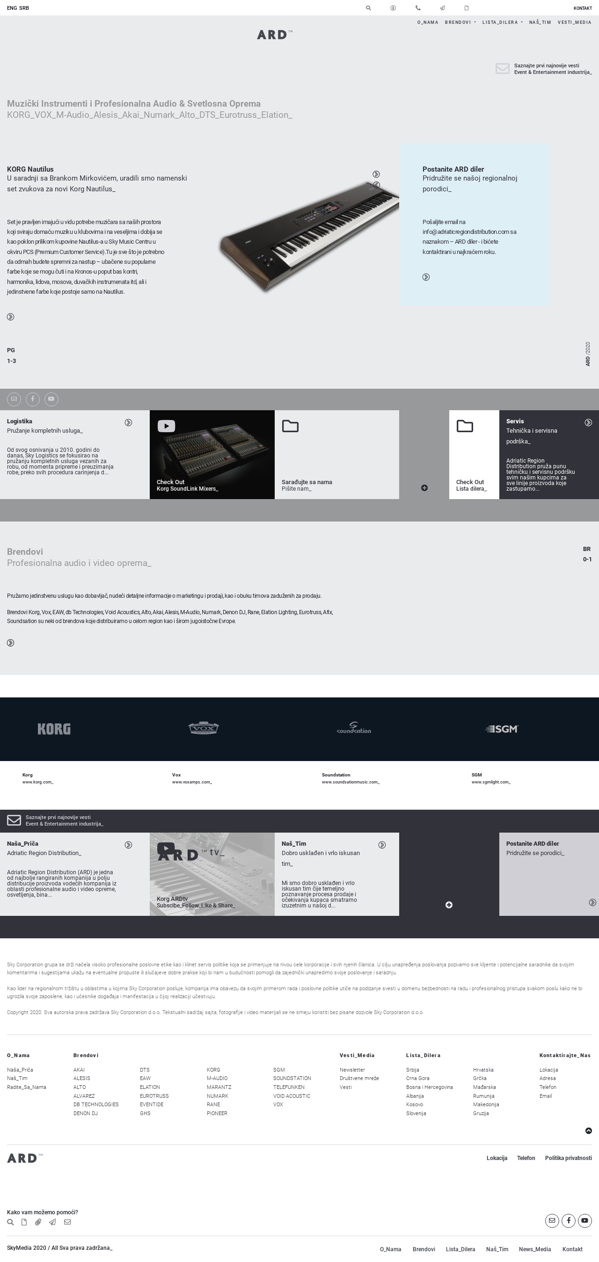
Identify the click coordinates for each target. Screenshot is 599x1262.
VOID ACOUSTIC (291, 1096)
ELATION (150, 1087)
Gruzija (481, 1113)
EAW (145, 1078)
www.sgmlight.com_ (491, 781)
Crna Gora (418, 1078)
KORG (213, 1070)
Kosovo (414, 1105)
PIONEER (217, 1113)
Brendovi (459, 22)
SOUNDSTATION (292, 1078)
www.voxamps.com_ (192, 781)
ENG (12, 8)
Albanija (415, 1096)
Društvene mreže (359, 1078)
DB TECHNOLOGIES (96, 1105)
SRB (24, 8)
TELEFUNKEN (289, 1087)
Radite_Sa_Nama (26, 1087)
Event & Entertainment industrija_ (553, 72)
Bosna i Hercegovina (429, 1087)
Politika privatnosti (568, 1158)
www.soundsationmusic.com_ (351, 781)
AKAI (79, 1070)
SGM (279, 1070)
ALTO (79, 1087)
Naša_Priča (20, 1070)
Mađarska (484, 1087)
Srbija (412, 1070)
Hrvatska (483, 1070)
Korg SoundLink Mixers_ (187, 489)
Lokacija (549, 1070)
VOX (278, 1105)
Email (546, 1096)
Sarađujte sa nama (307, 482)
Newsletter (352, 1070)
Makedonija (486, 1105)
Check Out (170, 482)
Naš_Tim (540, 22)
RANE (213, 1105)
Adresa (548, 1078)
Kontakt (572, 1249)
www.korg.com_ (37, 781)
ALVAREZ (84, 1096)
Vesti (345, 1087)
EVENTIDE (151, 1105)
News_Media (535, 1249)
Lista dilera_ (471, 489)
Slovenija (416, 1113)
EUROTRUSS (154, 1096)
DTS (145, 1070)
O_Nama (427, 22)
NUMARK (217, 1096)
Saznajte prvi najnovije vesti (546, 66)
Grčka (480, 1078)
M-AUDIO (217, 1078)
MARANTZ (219, 1087)
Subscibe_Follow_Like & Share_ (196, 905)
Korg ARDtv (172, 898)
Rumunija (484, 1096)
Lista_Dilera (501, 22)
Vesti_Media (575, 22)
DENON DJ (85, 1113)
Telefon (548, 1087)
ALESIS (81, 1078)
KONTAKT (583, 8)
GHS (145, 1113)
